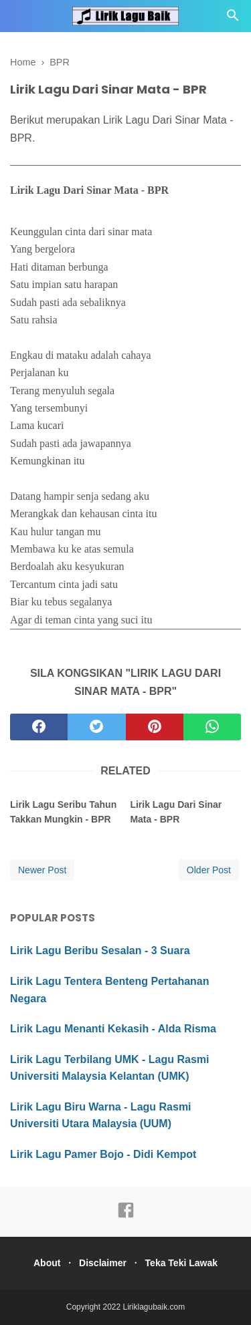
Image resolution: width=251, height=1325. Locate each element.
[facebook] (39, 727)
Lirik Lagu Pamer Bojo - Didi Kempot (103, 1154)
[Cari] (233, 19)
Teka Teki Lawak (181, 1263)
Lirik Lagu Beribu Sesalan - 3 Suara (100, 950)
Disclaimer (103, 1263)
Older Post (209, 870)
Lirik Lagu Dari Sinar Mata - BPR (176, 812)
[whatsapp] (212, 727)
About (46, 1263)
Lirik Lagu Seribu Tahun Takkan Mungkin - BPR (63, 812)
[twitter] (96, 727)
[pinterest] (154, 727)
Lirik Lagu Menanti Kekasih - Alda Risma (113, 1028)
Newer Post (42, 870)
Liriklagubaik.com (154, 1307)
